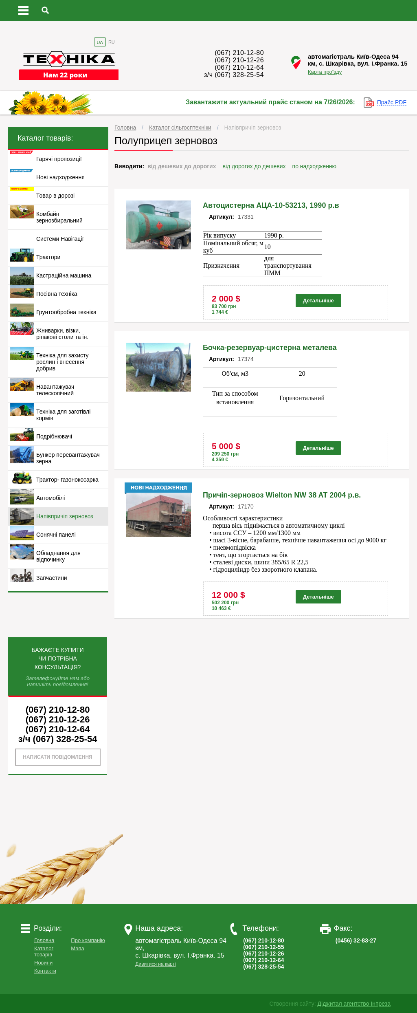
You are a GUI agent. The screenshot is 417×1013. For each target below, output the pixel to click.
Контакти (45, 971)
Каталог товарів (43, 951)
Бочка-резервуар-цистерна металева (270, 348)
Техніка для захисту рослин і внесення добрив (62, 362)
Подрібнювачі (54, 436)
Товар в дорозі (55, 195)
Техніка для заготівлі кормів (63, 414)
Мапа (77, 948)
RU (111, 42)
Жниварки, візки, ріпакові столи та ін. (62, 333)
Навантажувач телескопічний (55, 389)
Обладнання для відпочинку (58, 556)
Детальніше (318, 300)
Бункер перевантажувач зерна (68, 458)
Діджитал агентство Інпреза (354, 1003)
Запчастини (51, 578)
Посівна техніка (56, 294)
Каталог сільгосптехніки (180, 127)
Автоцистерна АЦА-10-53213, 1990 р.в (271, 205)
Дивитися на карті (155, 964)
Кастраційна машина (63, 275)
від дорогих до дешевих (254, 166)
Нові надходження (60, 177)
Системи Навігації (59, 239)
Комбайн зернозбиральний (59, 217)
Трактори (48, 257)
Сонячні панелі (56, 534)
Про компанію (88, 940)
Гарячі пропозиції (59, 159)
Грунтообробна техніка (66, 312)
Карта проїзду (325, 72)
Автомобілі (50, 498)
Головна (125, 127)
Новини (43, 963)
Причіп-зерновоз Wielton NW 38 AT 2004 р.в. (282, 495)
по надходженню (314, 166)
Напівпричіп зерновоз (252, 127)
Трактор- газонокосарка (67, 479)
